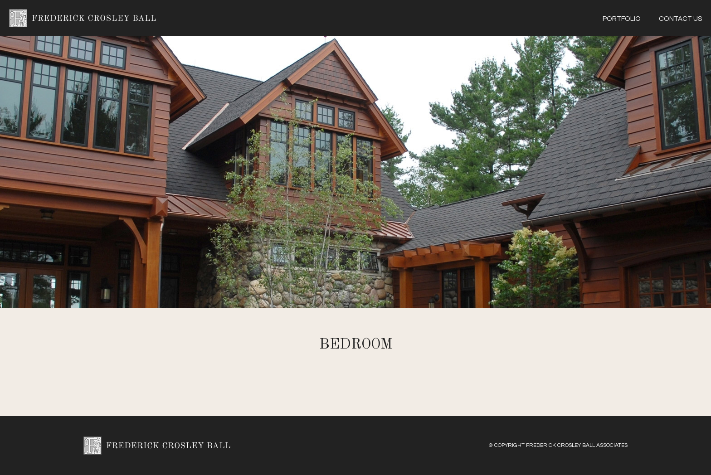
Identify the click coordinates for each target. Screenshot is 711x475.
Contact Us (680, 18)
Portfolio (622, 18)
